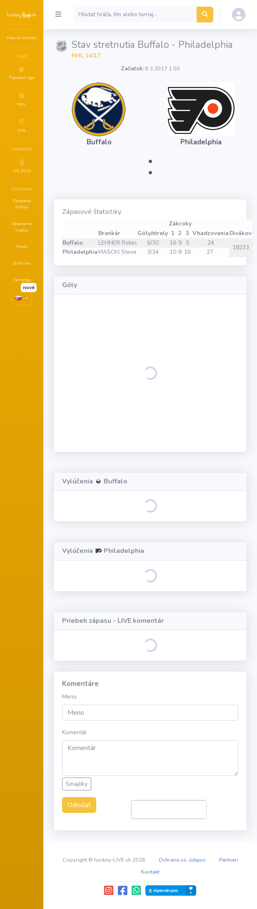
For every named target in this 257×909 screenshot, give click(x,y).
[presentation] (169, 809)
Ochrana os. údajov (182, 860)
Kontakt (150, 872)
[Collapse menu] (58, 14)
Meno (69, 697)
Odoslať (79, 805)
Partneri (228, 860)
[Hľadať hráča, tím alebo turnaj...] (205, 14)
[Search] (135, 14)
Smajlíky (76, 784)
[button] (21, 72)
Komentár (74, 732)
